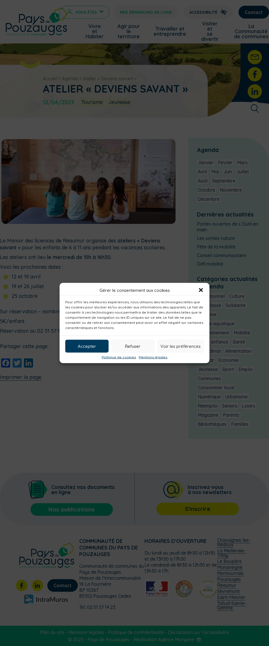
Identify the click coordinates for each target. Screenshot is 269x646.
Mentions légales (153, 357)
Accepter (87, 346)
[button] (201, 290)
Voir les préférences (180, 346)
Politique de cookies (119, 357)
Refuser (132, 346)
